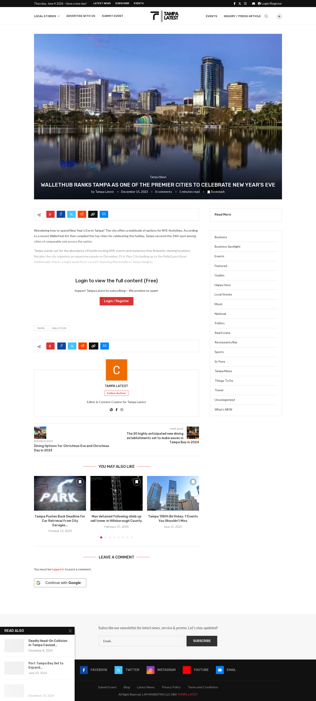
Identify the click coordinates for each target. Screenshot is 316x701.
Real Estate (222, 333)
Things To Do (224, 380)
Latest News (102, 3)
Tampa (41, 328)
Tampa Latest (104, 191)
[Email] (253, 3)
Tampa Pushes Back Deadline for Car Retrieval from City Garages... (60, 521)
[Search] (266, 16)
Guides (219, 275)
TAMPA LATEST (188, 694)
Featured (221, 266)
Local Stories (45, 16)
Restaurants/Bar (226, 342)
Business (221, 237)
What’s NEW (223, 409)
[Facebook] (234, 3)
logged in (58, 569)
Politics (220, 323)
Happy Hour (223, 285)
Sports (219, 352)
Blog (127, 687)
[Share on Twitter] (71, 214)
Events (139, 3)
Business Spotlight (228, 246)
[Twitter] (239, 3)
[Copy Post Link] (93, 214)
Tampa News (223, 371)
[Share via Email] (104, 214)
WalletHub (59, 328)
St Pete (220, 361)
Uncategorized (225, 400)
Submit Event (112, 16)
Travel (219, 390)
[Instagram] (245, 3)
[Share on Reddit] (82, 214)
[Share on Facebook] (61, 214)
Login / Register (116, 301)
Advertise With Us (80, 16)
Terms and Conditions (203, 687)
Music (219, 304)
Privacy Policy (171, 687)
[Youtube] (196, 670)
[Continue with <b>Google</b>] (60, 582)
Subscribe (122, 3)
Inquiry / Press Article (242, 16)
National (220, 313)
